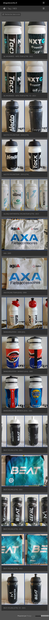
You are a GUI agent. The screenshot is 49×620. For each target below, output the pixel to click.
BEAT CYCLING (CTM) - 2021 (13, 450)
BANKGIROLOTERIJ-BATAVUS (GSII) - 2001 (18, 411)
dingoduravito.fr (10, 3)
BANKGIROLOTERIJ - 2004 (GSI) (14, 332)
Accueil (4, 8)
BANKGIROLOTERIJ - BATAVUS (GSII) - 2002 (18, 371)
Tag (9, 8)
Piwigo (29, 616)
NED (15, 8)
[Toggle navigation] (43, 2)
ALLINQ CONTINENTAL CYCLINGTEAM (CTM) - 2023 (21, 214)
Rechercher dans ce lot (11, 14)
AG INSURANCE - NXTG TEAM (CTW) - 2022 (18, 56)
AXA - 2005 (7, 253)
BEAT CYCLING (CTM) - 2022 (13, 529)
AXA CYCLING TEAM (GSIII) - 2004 (15, 293)
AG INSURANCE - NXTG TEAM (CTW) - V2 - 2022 (20, 96)
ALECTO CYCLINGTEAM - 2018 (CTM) (16, 135)
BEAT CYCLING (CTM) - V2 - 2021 (15, 608)
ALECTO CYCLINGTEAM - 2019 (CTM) (16, 174)
